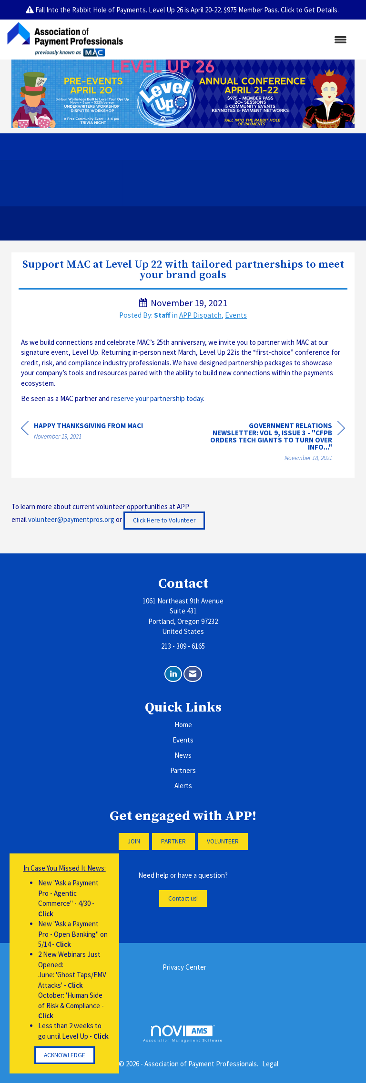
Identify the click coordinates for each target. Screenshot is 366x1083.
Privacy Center (184, 967)
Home (183, 724)
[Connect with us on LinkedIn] (173, 674)
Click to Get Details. (310, 9)
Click (45, 913)
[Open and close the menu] (240, 40)
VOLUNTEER (223, 841)
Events (236, 315)
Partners (183, 770)
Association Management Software (183, 1034)
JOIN (134, 841)
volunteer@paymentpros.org (71, 519)
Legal (270, 1063)
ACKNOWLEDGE (64, 1055)
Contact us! (183, 898)
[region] (273, 443)
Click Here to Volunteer (164, 520)
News (183, 755)
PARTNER (173, 841)
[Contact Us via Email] (192, 674)
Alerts (183, 785)
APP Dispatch (200, 315)
